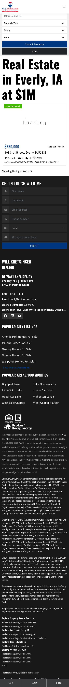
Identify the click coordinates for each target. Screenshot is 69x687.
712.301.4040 (13, 294)
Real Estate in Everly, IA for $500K (16, 661)
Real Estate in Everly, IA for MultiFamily (19, 622)
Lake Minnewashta (44, 384)
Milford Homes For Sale (16, 343)
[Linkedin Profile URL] (12, 316)
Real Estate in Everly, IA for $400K (16, 657)
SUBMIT (34, 245)
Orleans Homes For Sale (16, 355)
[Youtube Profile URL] (19, 316)
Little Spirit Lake (12, 390)
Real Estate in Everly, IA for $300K (16, 653)
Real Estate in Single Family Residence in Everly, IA (24, 638)
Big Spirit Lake (11, 384)
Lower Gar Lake (42, 390)
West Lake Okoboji (13, 403)
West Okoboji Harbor (46, 403)
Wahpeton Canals (44, 396)
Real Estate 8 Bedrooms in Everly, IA (17, 646)
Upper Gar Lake (11, 396)
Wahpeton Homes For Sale (18, 361)
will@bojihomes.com (19, 299)
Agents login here (16, 367)
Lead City (34, 672)
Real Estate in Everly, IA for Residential (18, 626)
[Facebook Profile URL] (5, 316)
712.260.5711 (52, 162)
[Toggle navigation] (64, 7)
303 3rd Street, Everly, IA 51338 (25, 152)
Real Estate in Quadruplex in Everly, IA (18, 634)
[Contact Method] (38, 228)
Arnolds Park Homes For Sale (19, 336)
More (34, 51)
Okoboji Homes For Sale (16, 349)
